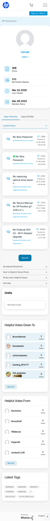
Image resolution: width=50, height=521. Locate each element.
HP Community (9, 21)
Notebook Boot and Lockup (23, 140)
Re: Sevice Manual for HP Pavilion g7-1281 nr (23, 206)
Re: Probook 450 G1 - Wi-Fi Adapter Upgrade (22, 233)
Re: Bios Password (22, 136)
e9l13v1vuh (10, 497)
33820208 (22, 487)
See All (25, 258)
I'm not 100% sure (26, 497)
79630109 (22, 492)
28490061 (10, 487)
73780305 (10, 492)
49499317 (34, 487)
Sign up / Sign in (38, 13)
